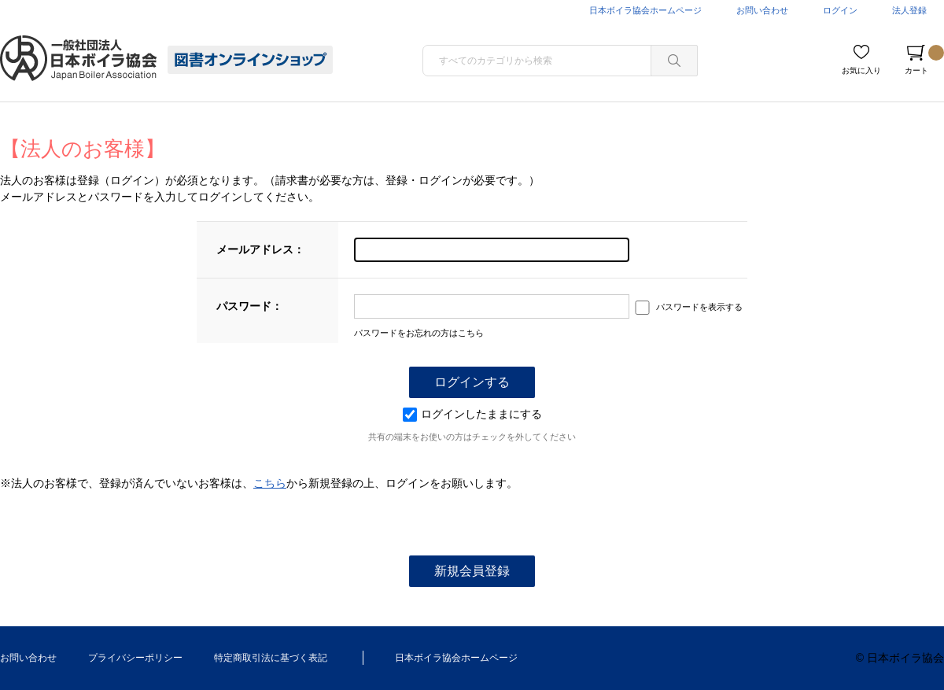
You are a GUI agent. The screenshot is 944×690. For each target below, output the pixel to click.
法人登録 (909, 10)
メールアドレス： (260, 249)
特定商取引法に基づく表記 (270, 657)
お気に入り (861, 70)
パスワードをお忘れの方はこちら (419, 333)
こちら (269, 483)
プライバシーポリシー (135, 657)
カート (924, 60)
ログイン (840, 10)
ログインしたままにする (472, 414)
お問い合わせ (762, 10)
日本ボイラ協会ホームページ (645, 10)
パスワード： (249, 306)
